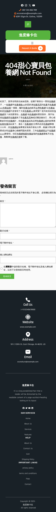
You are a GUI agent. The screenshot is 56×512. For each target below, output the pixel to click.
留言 (3, 201)
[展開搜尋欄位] (28, 24)
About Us (28, 423)
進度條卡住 (28, 35)
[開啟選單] (32, 43)
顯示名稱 (5, 231)
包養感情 (29, 124)
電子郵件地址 (7, 243)
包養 (45, 105)
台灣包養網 (41, 108)
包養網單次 (42, 130)
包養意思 (37, 105)
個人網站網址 (6, 254)
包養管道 (24, 121)
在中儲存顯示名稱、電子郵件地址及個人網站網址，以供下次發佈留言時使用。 (28, 268)
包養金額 (7, 108)
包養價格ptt (19, 105)
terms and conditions (28, 473)
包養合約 (27, 108)
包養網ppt (29, 111)
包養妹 (52, 108)
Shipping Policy (28, 459)
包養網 (52, 101)
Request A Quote (29, 48)
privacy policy (28, 468)
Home (28, 418)
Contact (28, 484)
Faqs (28, 478)
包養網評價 (15, 137)
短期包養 (4, 124)
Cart (28, 454)
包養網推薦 (22, 134)
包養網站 (14, 127)
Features (28, 434)
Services (28, 429)
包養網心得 (42, 121)
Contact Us (28, 448)
